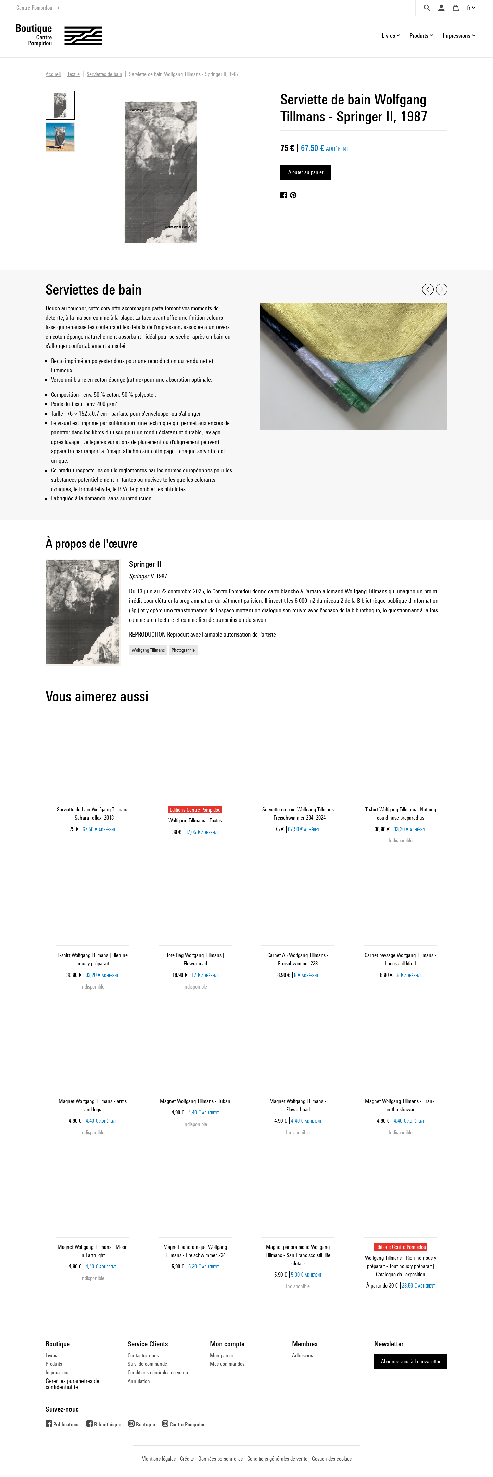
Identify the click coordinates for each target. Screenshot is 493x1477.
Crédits (187, 1458)
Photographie (183, 650)
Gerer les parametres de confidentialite (72, 1383)
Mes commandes (227, 1364)
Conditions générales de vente (158, 1372)
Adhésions (302, 1355)
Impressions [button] (456, 35)
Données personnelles (220, 1458)
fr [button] (468, 7)
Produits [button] (418, 35)
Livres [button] (388, 35)
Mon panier (221, 1355)
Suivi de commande (147, 1364)
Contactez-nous (143, 1355)
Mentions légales (158, 1458)
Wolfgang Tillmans (148, 650)
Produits (54, 1364)
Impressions (57, 1372)
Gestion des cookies (332, 1458)
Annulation (139, 1381)
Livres (51, 1355)
